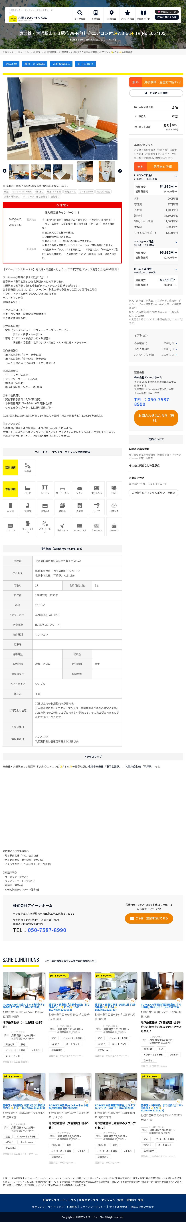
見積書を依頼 (162, 166)
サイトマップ (56, 1206)
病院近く (55, 196)
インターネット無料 (22, 191)
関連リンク (38, 1206)
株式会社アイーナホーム (148, 377)
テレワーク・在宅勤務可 (35, 196)
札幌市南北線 (42, 575)
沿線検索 (95, 19)
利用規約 (72, 1206)
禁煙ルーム (70, 191)
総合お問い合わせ (166, 17)
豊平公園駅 (60, 571)
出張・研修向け (11, 196)
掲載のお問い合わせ (142, 1206)
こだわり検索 (127, 19)
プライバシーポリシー (93, 1206)
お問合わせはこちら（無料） (156, 418)
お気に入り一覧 (168, 11)
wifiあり (39, 191)
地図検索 (111, 19)
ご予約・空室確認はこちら (151, 918)
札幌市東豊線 (42, 571)
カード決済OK (86, 191)
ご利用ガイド (143, 19)
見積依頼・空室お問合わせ (162, 82)
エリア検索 (79, 19)
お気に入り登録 (159, 93)
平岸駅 (57, 575)
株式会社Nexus (21, 1061)
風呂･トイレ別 (54, 191)
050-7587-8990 (152, 401)
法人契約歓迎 (103, 191)
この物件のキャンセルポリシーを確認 (153, 492)
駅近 (6, 191)
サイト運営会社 (118, 1206)
